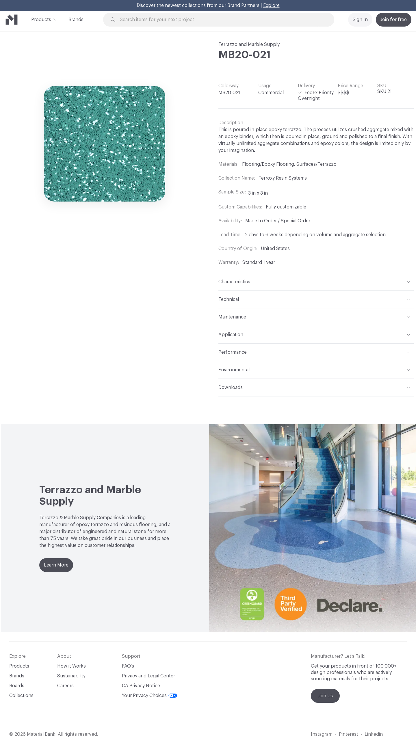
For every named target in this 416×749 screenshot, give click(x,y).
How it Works (71, 666)
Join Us (325, 696)
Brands (75, 19)
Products (41, 19)
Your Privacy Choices (149, 695)
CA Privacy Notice (141, 685)
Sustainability (71, 676)
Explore (271, 5)
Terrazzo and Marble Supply (249, 44)
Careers (65, 685)
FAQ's (128, 666)
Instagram (322, 734)
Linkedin (374, 734)
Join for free (393, 19)
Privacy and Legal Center (148, 676)
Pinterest (348, 734)
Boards (16, 685)
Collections (21, 695)
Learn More (56, 565)
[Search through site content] (222, 19)
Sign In (360, 19)
